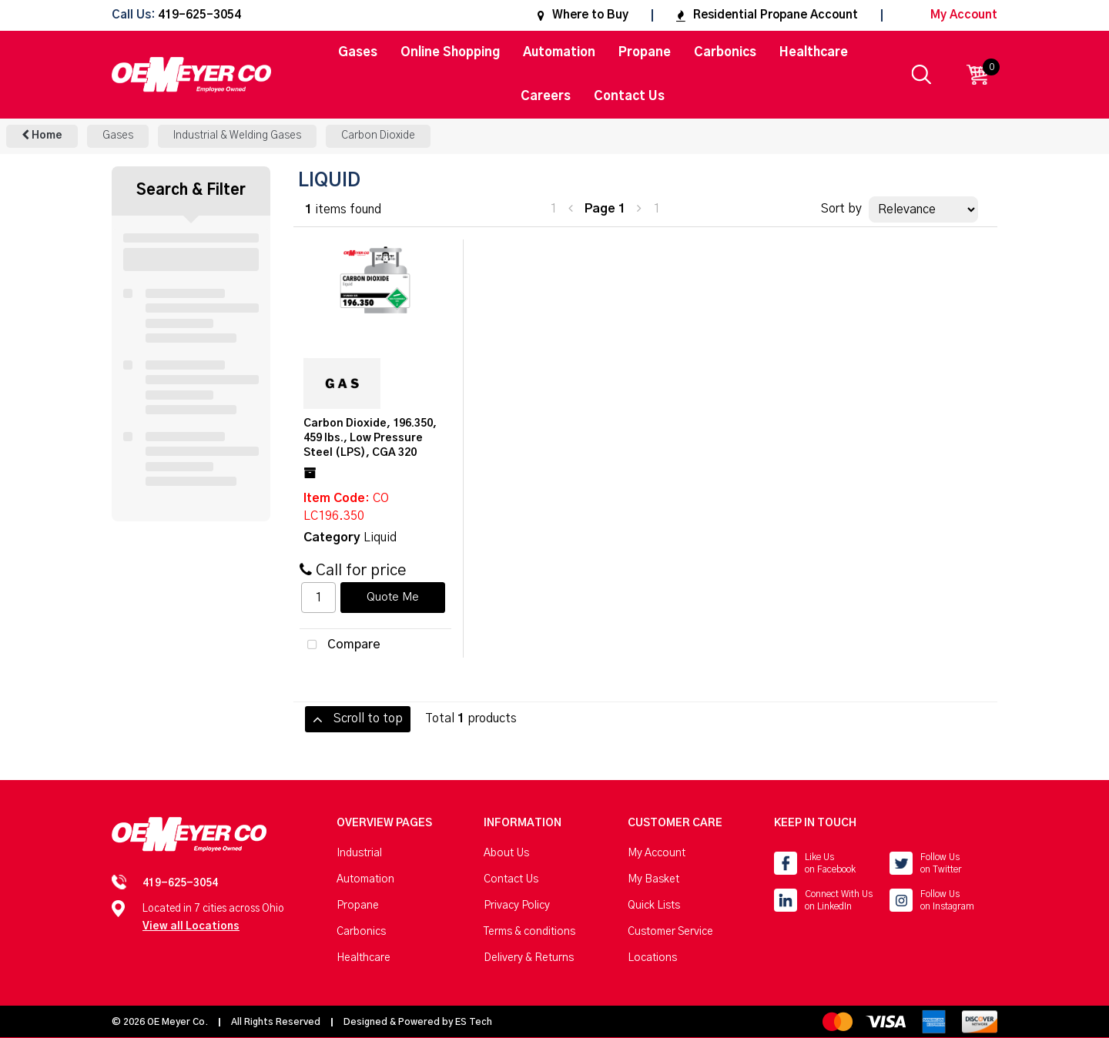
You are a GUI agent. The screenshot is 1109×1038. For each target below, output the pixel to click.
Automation (559, 52)
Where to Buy (583, 15)
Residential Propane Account (767, 15)
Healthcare (813, 52)
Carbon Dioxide (378, 135)
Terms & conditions (529, 931)
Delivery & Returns (529, 958)
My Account (951, 15)
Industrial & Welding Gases (237, 135)
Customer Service (670, 931)
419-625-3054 (199, 16)
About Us (506, 853)
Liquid (380, 537)
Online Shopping (450, 52)
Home (42, 135)
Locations (652, 958)
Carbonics (725, 52)
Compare (340, 645)
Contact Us (629, 96)
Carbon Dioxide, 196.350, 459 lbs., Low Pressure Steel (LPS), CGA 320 (370, 438)
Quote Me (393, 597)
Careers (546, 96)
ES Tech (473, 1021)
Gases (357, 52)
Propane (644, 52)
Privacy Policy (517, 905)
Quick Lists (654, 905)
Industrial (359, 853)
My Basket (653, 879)
